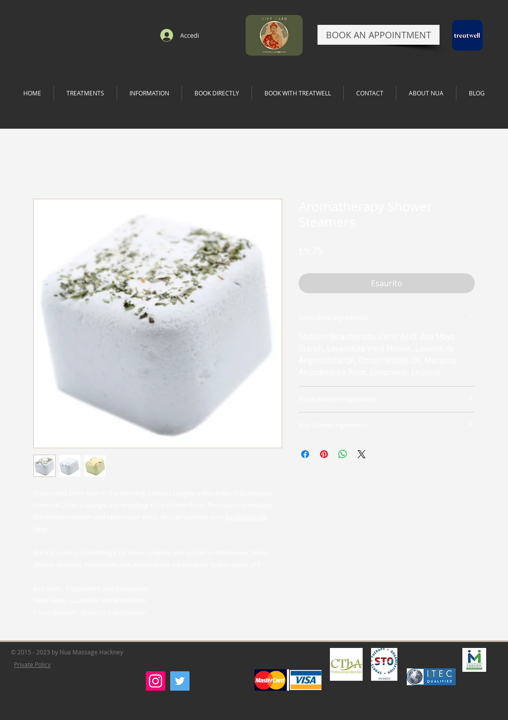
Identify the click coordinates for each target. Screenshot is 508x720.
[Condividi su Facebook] (305, 454)
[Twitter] (180, 681)
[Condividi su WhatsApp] (343, 454)
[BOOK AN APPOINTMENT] (379, 35)
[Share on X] (362, 454)
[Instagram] (155, 681)
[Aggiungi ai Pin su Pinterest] (324, 454)
